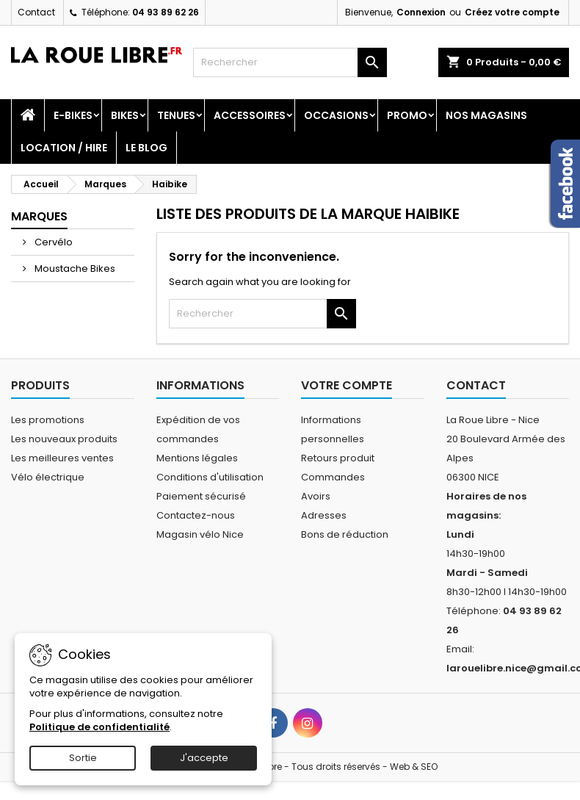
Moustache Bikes (73, 268)
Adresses (324, 515)
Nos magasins (486, 115)
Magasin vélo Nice (200, 534)
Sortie (83, 758)
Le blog (146, 147)
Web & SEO (414, 766)
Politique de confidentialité (99, 727)
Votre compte (346, 385)
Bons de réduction (344, 534)
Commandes (333, 477)
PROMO (407, 115)
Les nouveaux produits (64, 439)
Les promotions (47, 420)
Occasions (336, 115)
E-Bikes (73, 115)
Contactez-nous (195, 515)
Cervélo (52, 242)
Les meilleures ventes (62, 458)
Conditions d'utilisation (210, 477)
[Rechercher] (289, 62)
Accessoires (250, 115)
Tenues (176, 115)
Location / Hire (64, 147)
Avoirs (315, 496)
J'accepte (204, 758)
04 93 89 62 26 (165, 12)
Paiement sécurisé (201, 496)
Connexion (421, 12)
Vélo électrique (47, 477)
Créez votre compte (512, 12)
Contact (36, 12)
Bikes (125, 115)
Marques (39, 216)
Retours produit (337, 458)
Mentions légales (197, 458)
